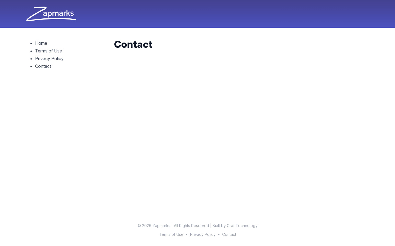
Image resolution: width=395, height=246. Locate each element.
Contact (43, 66)
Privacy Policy (49, 58)
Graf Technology (242, 225)
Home (41, 43)
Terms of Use (48, 51)
